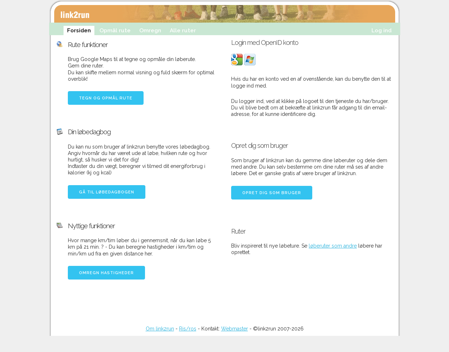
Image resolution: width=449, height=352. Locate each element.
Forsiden (79, 30)
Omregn (150, 30)
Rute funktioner (88, 44)
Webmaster (234, 329)
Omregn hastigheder (106, 273)
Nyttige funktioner (91, 226)
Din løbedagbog (89, 132)
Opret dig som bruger (271, 193)
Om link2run (160, 329)
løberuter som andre (333, 246)
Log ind (381, 30)
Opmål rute (115, 30)
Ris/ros (187, 329)
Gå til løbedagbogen (106, 192)
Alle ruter (183, 30)
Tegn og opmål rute (105, 98)
